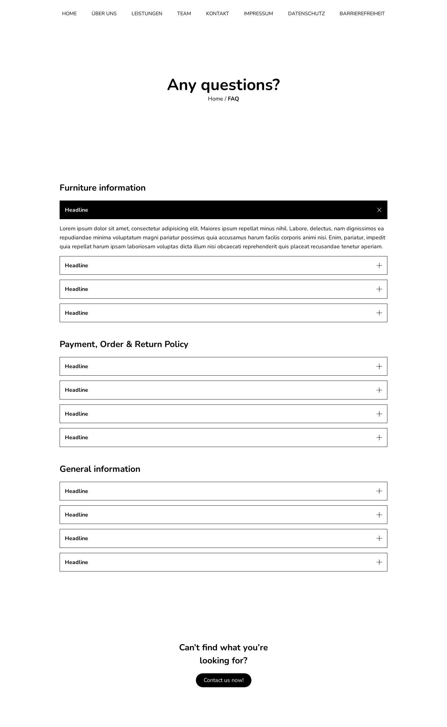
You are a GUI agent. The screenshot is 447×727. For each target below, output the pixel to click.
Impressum (258, 13)
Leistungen (147, 13)
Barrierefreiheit (362, 13)
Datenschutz (306, 13)
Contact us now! (224, 680)
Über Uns (104, 13)
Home (69, 13)
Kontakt (217, 13)
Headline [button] (76, 210)
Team (184, 13)
